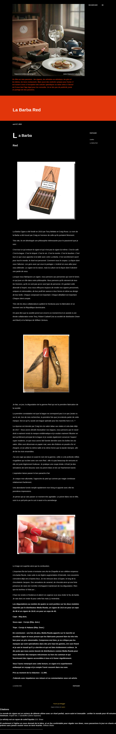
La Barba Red (94, 143)
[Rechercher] (93, 5)
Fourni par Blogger (58, 704)
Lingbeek (63, 707)
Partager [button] (93, 133)
